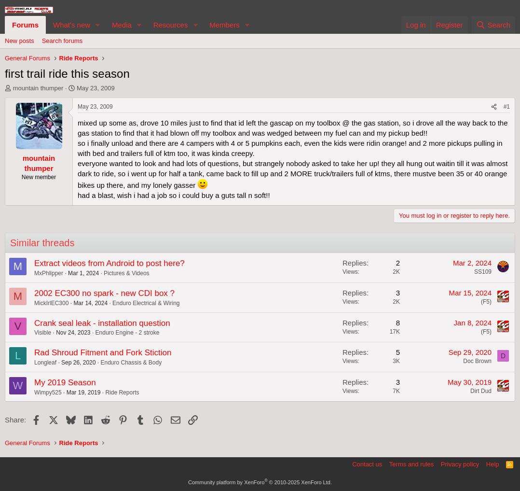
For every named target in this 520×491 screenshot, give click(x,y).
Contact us (367, 464)
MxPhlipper (48, 273)
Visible (42, 332)
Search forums (62, 40)
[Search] (493, 25)
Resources (170, 25)
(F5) (486, 301)
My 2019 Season (65, 382)
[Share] (494, 106)
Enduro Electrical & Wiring (145, 303)
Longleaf (45, 362)
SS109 (483, 271)
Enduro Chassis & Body (131, 362)
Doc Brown (477, 361)
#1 (507, 106)
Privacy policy (460, 464)
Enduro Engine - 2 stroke (128, 332)
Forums (25, 25)
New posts (19, 40)
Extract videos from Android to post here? (109, 263)
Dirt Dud (481, 391)
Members (224, 25)
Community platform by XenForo (260, 482)
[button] (98, 25)
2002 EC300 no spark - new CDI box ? (104, 293)
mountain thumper (38, 88)
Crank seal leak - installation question (102, 323)
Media (122, 25)
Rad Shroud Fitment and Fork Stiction (102, 352)
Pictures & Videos (127, 273)
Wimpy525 (48, 392)
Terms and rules (411, 464)
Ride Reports (122, 392)
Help (492, 464)
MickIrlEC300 (51, 303)
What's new (71, 25)
